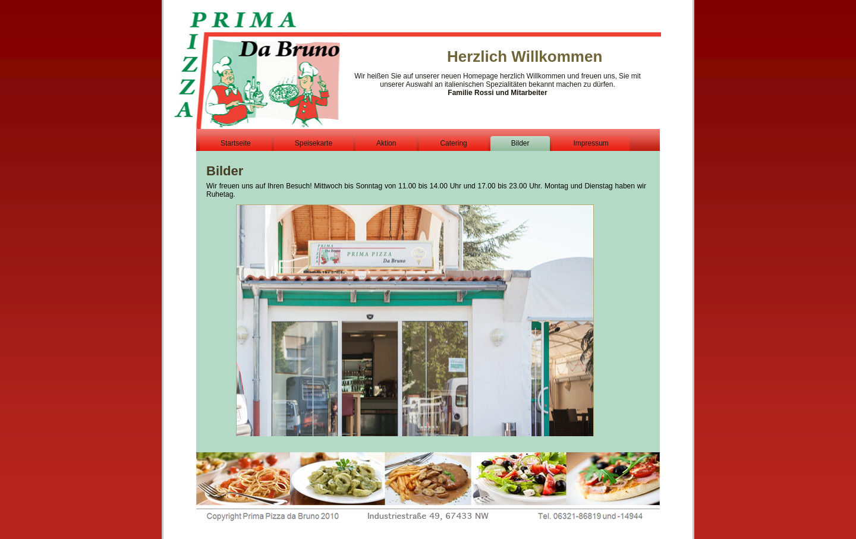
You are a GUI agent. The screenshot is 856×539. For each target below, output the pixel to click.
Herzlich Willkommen (524, 56)
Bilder (224, 170)
